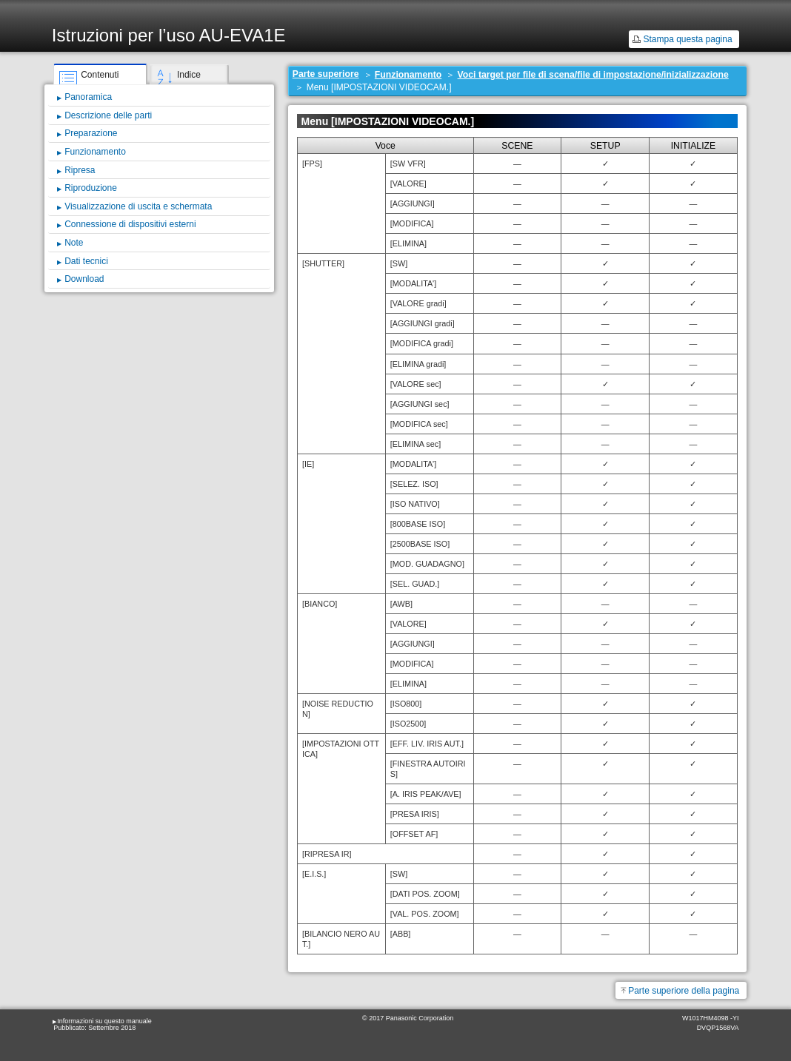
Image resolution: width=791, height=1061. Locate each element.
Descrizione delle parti (108, 115)
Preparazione (90, 133)
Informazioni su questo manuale (104, 1021)
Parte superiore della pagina (683, 991)
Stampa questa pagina (687, 39)
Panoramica (88, 97)
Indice (189, 75)
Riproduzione (90, 188)
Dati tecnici (86, 261)
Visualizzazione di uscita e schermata (138, 206)
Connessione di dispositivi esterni (130, 224)
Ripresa (79, 170)
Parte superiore (326, 74)
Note (73, 243)
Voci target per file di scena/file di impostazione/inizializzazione (593, 75)
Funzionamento (408, 75)
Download (84, 279)
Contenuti (100, 75)
